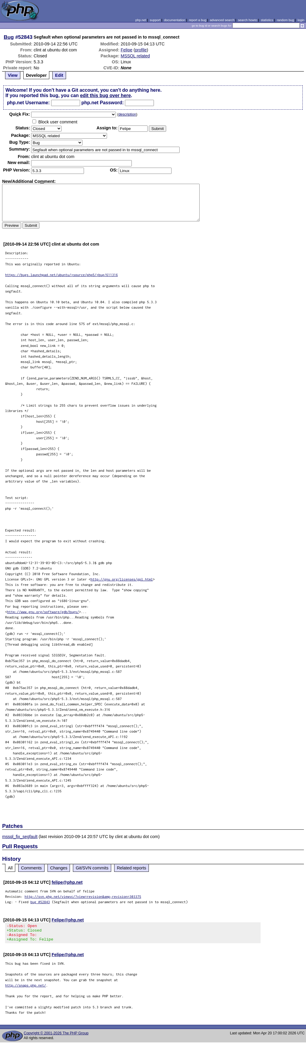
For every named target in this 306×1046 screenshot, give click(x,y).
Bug (9, 37)
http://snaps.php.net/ (25, 989)
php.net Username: (28, 102)
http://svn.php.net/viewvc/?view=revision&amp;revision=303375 (83, 896)
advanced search (222, 20)
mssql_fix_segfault (19, 836)
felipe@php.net (67, 882)
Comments (31, 868)
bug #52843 (40, 902)
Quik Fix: (19, 114)
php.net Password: (102, 102)
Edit (59, 75)
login (301, 20)
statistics (267, 20)
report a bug (197, 20)
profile (141, 50)
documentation (174, 20)
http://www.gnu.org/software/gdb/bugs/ (43, 612)
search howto (247, 20)
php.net (140, 20)
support (155, 20)
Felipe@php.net (68, 920)
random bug (285, 20)
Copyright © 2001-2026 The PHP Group (56, 1037)
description (127, 114)
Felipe (126, 50)
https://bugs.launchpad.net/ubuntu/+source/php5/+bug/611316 (61, 275)
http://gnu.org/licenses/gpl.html (122, 579)
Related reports (131, 868)
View (13, 75)
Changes (59, 868)
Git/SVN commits (92, 868)
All (10, 868)
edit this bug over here (105, 95)
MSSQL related (135, 55)
